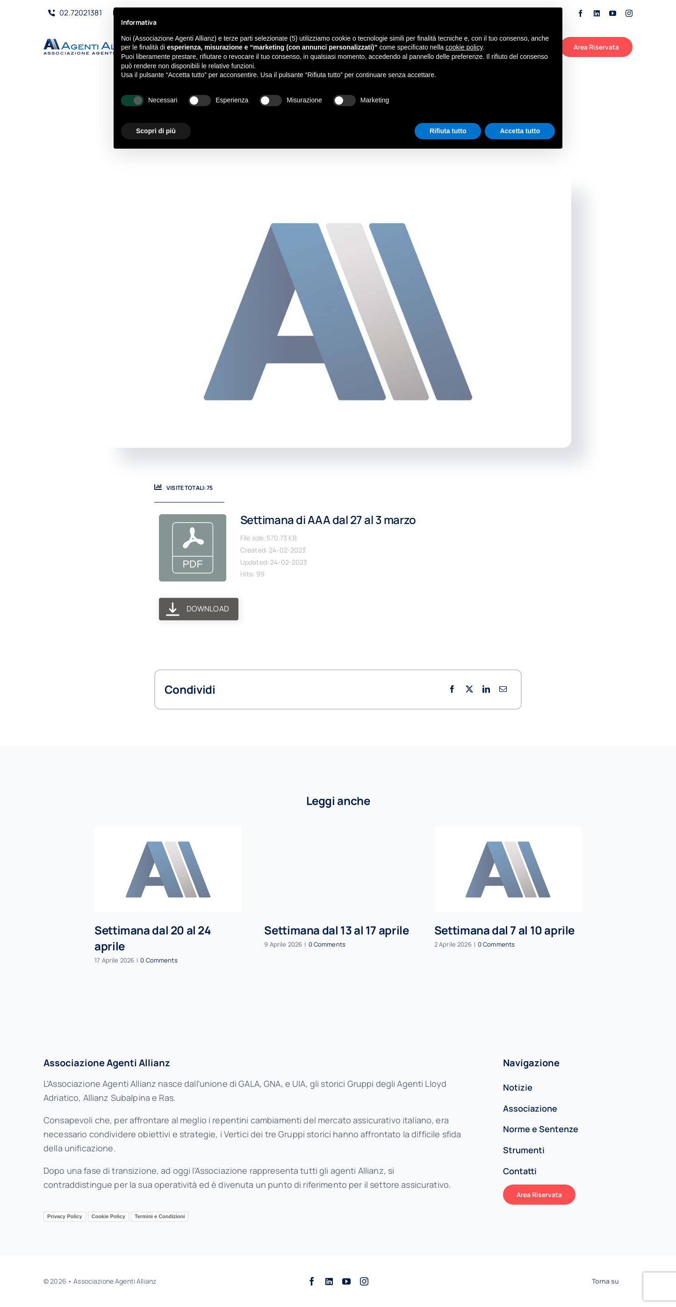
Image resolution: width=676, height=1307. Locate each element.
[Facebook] (452, 689)
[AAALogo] (93, 43)
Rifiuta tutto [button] (448, 131)
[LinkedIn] (486, 689)
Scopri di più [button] (156, 131)
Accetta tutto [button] (520, 131)
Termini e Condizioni (160, 1216)
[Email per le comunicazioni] (503, 689)
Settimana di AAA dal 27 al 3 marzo (328, 519)
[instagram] (629, 13)
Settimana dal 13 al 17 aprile (336, 930)
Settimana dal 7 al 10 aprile (504, 930)
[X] (469, 689)
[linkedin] (597, 13)
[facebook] (580, 13)
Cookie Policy (108, 1216)
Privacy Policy (64, 1216)
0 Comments (158, 960)
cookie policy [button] (464, 47)
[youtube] (612, 13)
